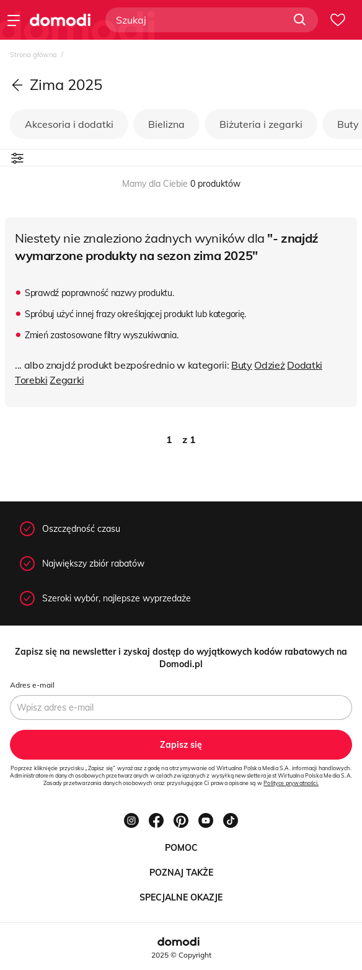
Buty (241, 365)
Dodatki (304, 365)
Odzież (269, 365)
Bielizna (166, 124)
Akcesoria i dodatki (69, 124)
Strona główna (34, 54)
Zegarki (67, 380)
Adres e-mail (32, 684)
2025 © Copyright (181, 954)
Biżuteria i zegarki (260, 124)
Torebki (31, 380)
